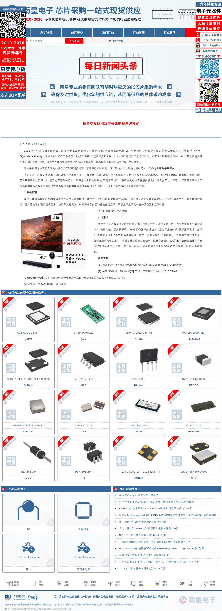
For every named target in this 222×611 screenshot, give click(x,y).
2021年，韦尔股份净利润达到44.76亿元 (142, 568)
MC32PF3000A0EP (194, 332)
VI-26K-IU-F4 (139, 425)
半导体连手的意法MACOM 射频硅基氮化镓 (144, 555)
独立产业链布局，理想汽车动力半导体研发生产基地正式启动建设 (156, 501)
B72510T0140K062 (194, 379)
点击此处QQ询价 (212, 45)
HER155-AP (28, 471)
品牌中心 (77, 32)
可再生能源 (83, 569)
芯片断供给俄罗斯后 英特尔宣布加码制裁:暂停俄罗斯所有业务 (155, 541)
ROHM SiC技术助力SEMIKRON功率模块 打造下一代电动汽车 (155, 508)
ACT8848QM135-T (28, 332)
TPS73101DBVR (83, 471)
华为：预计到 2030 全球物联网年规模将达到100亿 (149, 528)
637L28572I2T (83, 425)
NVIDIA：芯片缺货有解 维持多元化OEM (142, 535)
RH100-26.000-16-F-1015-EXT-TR (139, 471)
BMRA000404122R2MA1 (28, 425)
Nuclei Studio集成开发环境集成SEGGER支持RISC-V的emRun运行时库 (161, 548)
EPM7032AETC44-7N (138, 332)
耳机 (28, 569)
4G (28, 529)
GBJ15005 (138, 379)
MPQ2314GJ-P (83, 379)
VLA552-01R (194, 425)
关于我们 (46, 32)
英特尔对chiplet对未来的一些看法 (139, 495)
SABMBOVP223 (83, 332)
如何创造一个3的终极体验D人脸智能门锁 (143, 521)
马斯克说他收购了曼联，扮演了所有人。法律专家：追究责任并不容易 (159, 561)
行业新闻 (170, 32)
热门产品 (108, 32)
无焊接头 (83, 529)
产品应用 (139, 32)
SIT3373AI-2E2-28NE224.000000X (28, 379)
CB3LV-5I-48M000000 (193, 471)
